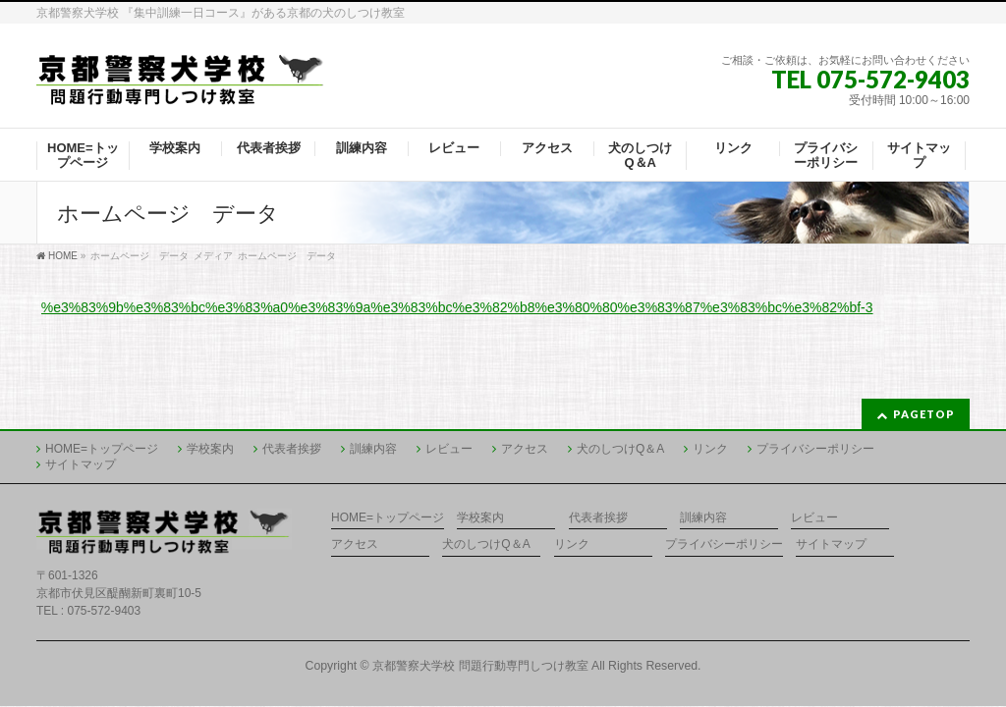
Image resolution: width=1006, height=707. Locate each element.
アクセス (524, 449)
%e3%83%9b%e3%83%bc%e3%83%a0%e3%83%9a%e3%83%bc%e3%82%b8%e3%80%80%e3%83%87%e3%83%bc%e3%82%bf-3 (457, 307)
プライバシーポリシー (815, 449)
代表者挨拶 (291, 449)
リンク (710, 449)
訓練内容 (373, 449)
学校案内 (210, 449)
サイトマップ (80, 464)
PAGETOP (924, 414)
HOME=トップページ (101, 449)
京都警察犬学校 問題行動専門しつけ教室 (479, 666)
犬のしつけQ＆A (620, 449)
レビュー (449, 449)
